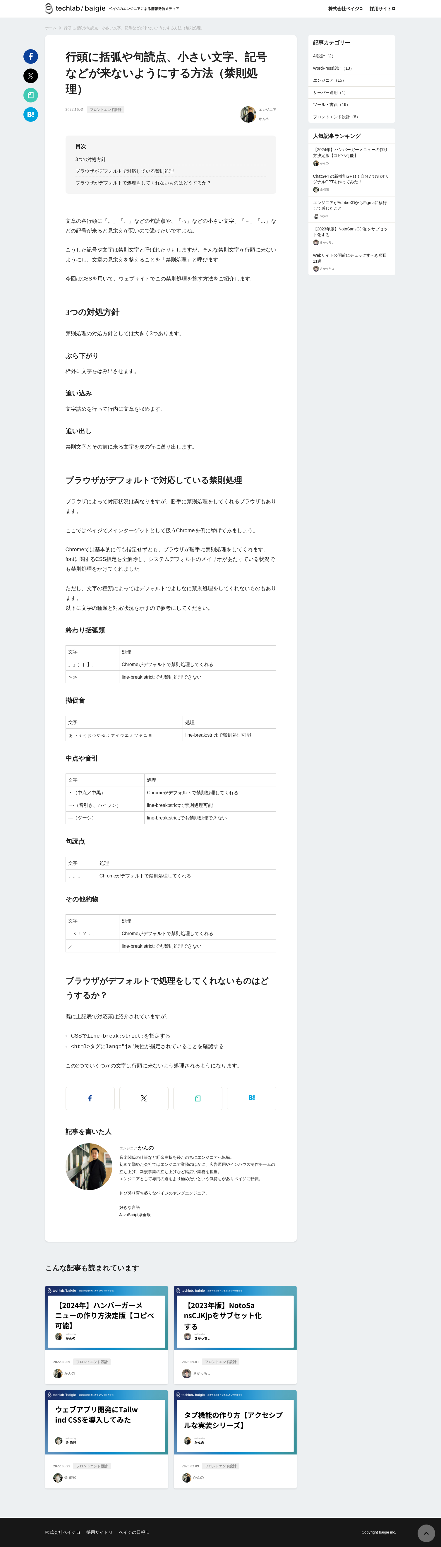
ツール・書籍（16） (332, 104)
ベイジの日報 (132, 1532)
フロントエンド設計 (105, 110)
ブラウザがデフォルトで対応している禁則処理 (124, 171)
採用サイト (381, 8)
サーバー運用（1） (330, 92)
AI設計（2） (324, 56)
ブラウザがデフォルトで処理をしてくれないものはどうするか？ (143, 182)
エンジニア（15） (329, 80)
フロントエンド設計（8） (337, 116)
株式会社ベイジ (343, 8)
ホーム (50, 28)
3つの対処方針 (90, 159)
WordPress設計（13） (333, 68)
